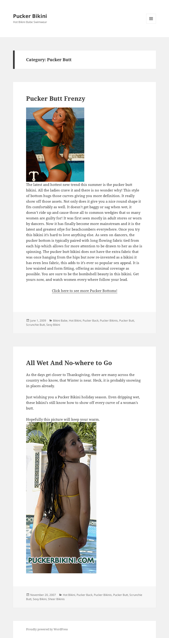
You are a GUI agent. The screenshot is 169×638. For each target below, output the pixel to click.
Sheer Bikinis (56, 599)
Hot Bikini (75, 320)
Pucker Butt (126, 320)
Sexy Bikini (53, 325)
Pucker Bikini (30, 15)
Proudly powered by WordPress (47, 629)
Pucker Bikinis (109, 320)
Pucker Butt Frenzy (55, 98)
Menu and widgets (151, 23)
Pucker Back (90, 320)
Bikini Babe (60, 320)
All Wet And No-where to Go (69, 363)
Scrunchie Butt (35, 325)
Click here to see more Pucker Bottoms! (84, 290)
